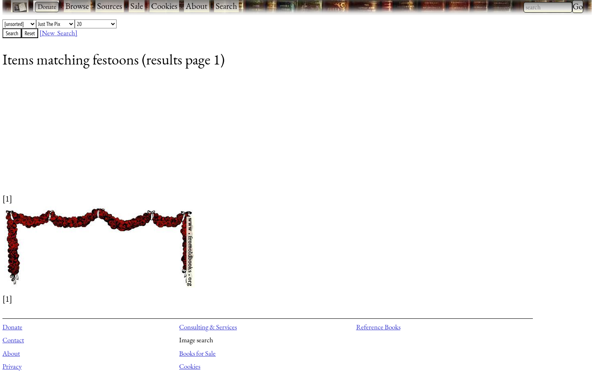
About (197, 5)
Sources (109, 5)
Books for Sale (197, 353)
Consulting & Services (208, 326)
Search (226, 5)
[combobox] (548, 7)
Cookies (164, 5)
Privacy (12, 366)
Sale (136, 5)
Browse (77, 5)
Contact (13, 339)
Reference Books (378, 326)
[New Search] (58, 32)
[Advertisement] (246, 136)
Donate (12, 326)
